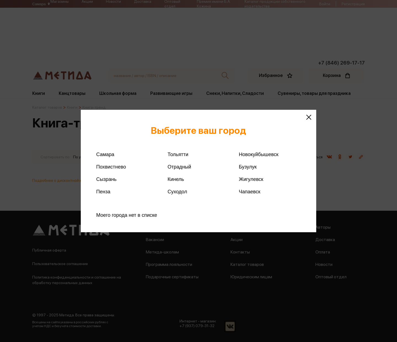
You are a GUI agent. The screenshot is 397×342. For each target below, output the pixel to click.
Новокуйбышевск (258, 154)
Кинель (176, 179)
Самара (105, 154)
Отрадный (179, 167)
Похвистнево (111, 167)
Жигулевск (251, 179)
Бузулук (247, 167)
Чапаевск (249, 191)
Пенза (103, 191)
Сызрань (106, 179)
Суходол (177, 191)
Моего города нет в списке (126, 215)
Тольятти (178, 154)
